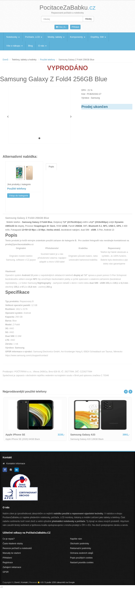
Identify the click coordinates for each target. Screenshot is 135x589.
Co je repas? (9, 539)
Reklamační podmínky (80, 548)
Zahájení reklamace (12, 567)
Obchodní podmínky (79, 543)
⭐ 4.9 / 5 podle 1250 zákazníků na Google (56, 582)
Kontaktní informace (15, 463)
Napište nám (76, 539)
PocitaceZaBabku (67, 7)
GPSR (6, 572)
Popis (51, 166)
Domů (5, 59)
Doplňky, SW (98, 37)
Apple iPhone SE (15, 434)
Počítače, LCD (33, 37)
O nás (42, 45)
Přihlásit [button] (75, 27)
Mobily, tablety (56, 37)
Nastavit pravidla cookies (82, 562)
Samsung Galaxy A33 (82, 434)
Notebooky (13, 37)
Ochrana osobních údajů (81, 553)
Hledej (88, 19)
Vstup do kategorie (18, 195)
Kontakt (24, 582)
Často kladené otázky (13, 543)
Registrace (8, 562)
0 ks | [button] (61, 27)
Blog (30, 45)
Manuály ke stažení (12, 553)
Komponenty (77, 37)
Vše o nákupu (14, 45)
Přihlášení (7, 558)
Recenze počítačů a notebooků (17, 548)
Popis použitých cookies (81, 558)
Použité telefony (47, 59)
